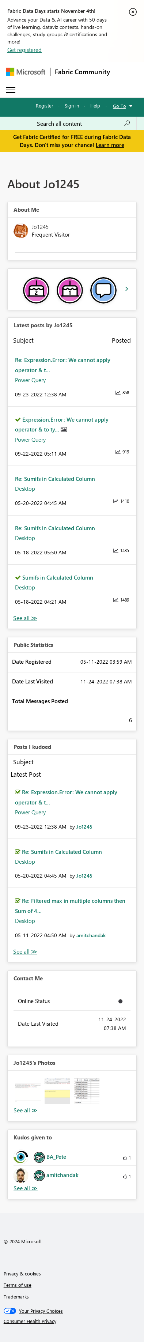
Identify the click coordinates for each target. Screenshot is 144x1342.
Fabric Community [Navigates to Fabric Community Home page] (82, 71)
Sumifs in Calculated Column (57, 577)
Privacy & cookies (22, 1273)
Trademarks (16, 1296)
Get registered (24, 49)
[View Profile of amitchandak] (91, 935)
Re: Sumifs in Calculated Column (55, 478)
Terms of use (17, 1285)
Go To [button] (119, 106)
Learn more (110, 144)
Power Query (30, 380)
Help (95, 105)
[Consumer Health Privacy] (72, 1321)
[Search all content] (84, 124)
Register (44, 105)
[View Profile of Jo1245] (84, 826)
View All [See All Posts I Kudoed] (25, 951)
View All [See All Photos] (26, 1110)
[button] (28, 1091)
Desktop (25, 488)
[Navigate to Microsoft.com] (25, 72)
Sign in (72, 105)
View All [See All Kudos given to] (26, 1188)
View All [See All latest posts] (25, 618)
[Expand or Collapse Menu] (10, 90)
